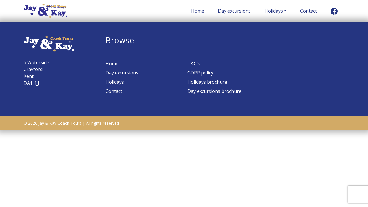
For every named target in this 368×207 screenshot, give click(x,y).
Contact (308, 11)
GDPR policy (200, 73)
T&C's (193, 63)
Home (197, 11)
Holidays (273, 11)
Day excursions (234, 11)
